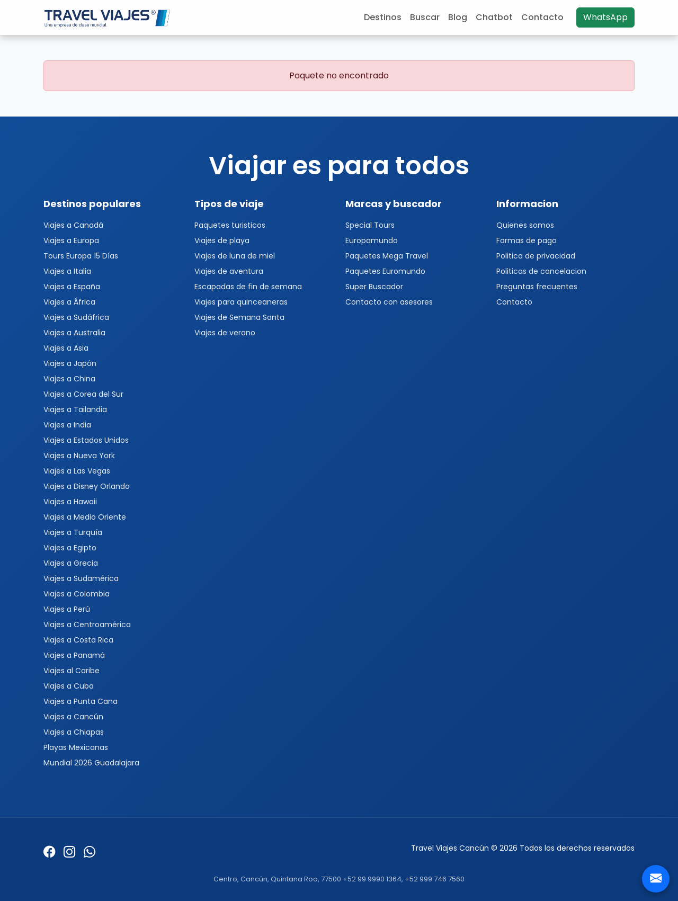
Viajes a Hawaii (70, 501)
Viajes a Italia (67, 271)
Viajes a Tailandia (75, 409)
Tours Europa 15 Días (80, 256)
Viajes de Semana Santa (239, 317)
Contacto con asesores (389, 302)
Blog (457, 17)
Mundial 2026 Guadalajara (91, 762)
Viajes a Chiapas (73, 732)
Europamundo (371, 240)
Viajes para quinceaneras (241, 302)
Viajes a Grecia (70, 563)
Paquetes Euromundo (385, 271)
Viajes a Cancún (73, 716)
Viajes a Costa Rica (78, 640)
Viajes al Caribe (71, 670)
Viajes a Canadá (73, 225)
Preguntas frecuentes (536, 286)
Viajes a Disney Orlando (86, 486)
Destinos (383, 17)
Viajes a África (69, 302)
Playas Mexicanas (75, 747)
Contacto (542, 17)
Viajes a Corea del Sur (83, 394)
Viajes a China (69, 378)
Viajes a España (71, 286)
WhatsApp (605, 17)
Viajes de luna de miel (234, 256)
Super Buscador (374, 286)
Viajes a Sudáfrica (76, 317)
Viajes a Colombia (76, 593)
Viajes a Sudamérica (81, 578)
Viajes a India (67, 425)
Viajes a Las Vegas (76, 471)
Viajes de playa (221, 240)
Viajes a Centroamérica (87, 624)
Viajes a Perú (66, 609)
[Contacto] (656, 879)
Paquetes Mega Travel (386, 256)
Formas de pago (526, 240)
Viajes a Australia (74, 332)
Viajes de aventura (228, 271)
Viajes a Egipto (69, 547)
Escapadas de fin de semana (248, 286)
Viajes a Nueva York (79, 455)
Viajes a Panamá (74, 655)
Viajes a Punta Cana (80, 701)
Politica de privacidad (535, 256)
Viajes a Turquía (72, 532)
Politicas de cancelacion (541, 271)
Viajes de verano (224, 332)
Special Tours (370, 225)
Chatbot (494, 17)
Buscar (425, 17)
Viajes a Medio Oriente (84, 517)
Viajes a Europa (71, 240)
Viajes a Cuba (68, 686)
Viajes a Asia (65, 348)
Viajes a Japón (69, 363)
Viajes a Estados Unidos (86, 440)
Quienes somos (525, 225)
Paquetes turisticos (229, 225)
